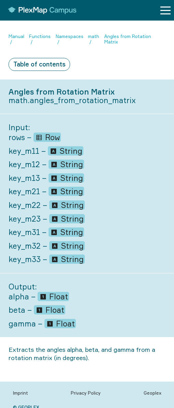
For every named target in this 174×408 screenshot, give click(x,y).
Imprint (20, 393)
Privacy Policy (86, 393)
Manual (16, 36)
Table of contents (39, 64)
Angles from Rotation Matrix (127, 39)
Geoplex (152, 393)
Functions (40, 36)
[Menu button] (165, 10)
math (93, 36)
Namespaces (69, 36)
